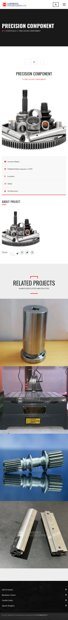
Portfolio (11, 31)
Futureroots (41, 615)
